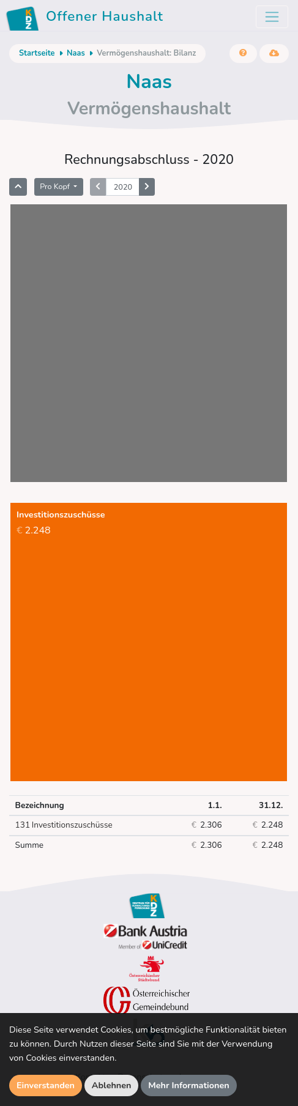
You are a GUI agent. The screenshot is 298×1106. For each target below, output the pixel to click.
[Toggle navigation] (272, 17)
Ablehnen (112, 1085)
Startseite (36, 53)
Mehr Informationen (188, 1085)
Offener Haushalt (86, 18)
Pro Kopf (56, 186)
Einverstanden (46, 1085)
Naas (76, 53)
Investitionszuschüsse (64, 825)
